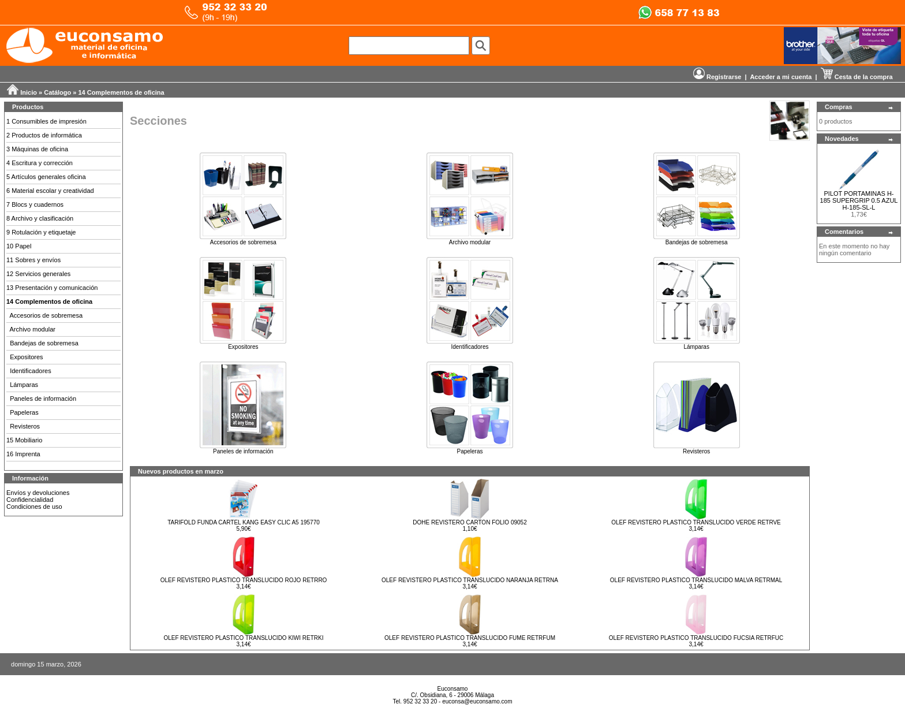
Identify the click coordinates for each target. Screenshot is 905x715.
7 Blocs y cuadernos (34, 204)
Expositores (26, 356)
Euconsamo (452, 689)
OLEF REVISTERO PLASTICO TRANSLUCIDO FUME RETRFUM (469, 638)
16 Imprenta (23, 453)
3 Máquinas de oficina (37, 149)
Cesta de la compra (857, 76)
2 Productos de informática (44, 135)
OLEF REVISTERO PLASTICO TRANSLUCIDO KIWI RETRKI (243, 638)
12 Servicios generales (38, 273)
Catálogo (57, 92)
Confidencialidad (29, 499)
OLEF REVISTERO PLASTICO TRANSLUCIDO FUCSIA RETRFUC (696, 638)
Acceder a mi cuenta (780, 76)
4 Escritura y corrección (39, 162)
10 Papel (18, 246)
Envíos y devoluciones (37, 492)
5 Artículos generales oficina (46, 176)
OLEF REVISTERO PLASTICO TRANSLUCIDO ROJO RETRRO (243, 580)
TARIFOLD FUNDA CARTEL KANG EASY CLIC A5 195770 (243, 522)
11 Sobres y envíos (33, 259)
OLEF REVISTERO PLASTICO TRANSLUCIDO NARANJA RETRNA (470, 580)
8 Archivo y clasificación (39, 218)
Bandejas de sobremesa (44, 343)
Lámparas (24, 384)
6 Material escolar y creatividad (50, 190)
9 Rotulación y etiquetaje (41, 232)
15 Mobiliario (24, 440)
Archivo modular (32, 329)
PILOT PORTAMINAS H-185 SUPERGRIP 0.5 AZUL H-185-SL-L (859, 200)
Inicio (28, 92)
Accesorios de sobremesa (46, 315)
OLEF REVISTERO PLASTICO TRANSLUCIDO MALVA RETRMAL (696, 580)
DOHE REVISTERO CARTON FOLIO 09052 (469, 522)
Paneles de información (43, 398)
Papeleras (24, 412)
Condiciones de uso (34, 506)
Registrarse (717, 76)
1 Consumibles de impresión (46, 121)
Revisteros (25, 426)
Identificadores (30, 370)
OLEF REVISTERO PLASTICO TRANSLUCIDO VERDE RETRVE (696, 522)
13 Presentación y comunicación (52, 287)
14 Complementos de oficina (121, 92)
